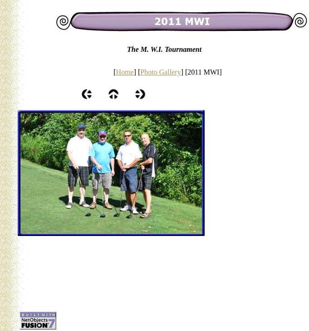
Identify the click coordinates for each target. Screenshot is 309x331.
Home (125, 72)
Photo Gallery (160, 72)
